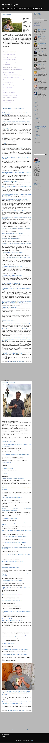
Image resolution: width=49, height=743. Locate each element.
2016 (35, 114)
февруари (37, 135)
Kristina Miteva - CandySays (37, 162)
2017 (35, 113)
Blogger (32, 740)
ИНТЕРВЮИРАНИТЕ (22, 8)
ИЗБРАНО (19, 9)
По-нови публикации (6, 729)
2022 (35, 106)
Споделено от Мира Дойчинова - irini (41, 64)
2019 (35, 110)
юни (36, 130)
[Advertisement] (16, 372)
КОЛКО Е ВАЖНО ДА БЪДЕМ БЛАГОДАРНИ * (42, 71)
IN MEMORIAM (25, 9)
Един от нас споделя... (9, 5)
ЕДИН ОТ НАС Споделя (37, 23)
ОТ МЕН (40, 8)
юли (36, 123)
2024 (35, 103)
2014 (35, 138)
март (36, 134)
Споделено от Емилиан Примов (8, 382)
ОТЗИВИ (29, 8)
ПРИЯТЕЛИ (13, 9)
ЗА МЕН (3, 9)
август (37, 122)
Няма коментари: (22, 361)
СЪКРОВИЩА (35, 8)
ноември (37, 118)
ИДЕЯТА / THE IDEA (5, 8)
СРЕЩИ (7, 9)
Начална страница (16, 729)
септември (37, 121)
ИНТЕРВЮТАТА (14, 8)
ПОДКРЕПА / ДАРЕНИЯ (34, 9)
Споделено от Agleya (6, 14)
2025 (35, 102)
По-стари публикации (26, 729)
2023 (35, 105)
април (37, 132)
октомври (37, 119)
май (36, 131)
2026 (35, 101)
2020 (35, 109)
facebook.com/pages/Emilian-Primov (8, 441)
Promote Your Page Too (37, 25)
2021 (35, 107)
